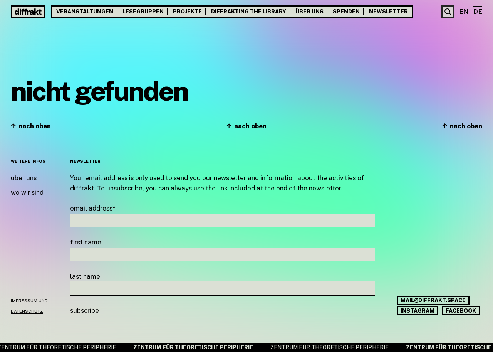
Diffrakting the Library (248, 11)
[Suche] (448, 12)
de (477, 11)
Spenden (346, 11)
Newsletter (388, 11)
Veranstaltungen (84, 11)
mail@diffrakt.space (433, 300)
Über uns (309, 11)
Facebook (461, 311)
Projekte (187, 11)
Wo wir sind (27, 192)
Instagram (417, 311)
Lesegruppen (143, 11)
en (463, 11)
